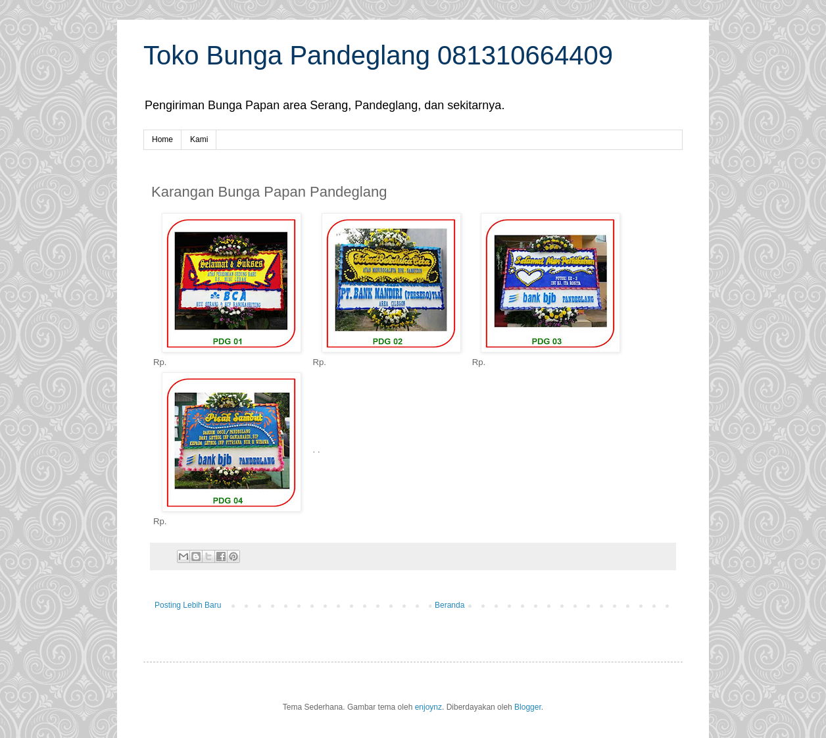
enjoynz (428, 707)
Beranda (449, 605)
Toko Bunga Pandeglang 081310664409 (378, 55)
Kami (199, 139)
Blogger (527, 707)
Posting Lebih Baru (188, 605)
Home (162, 139)
